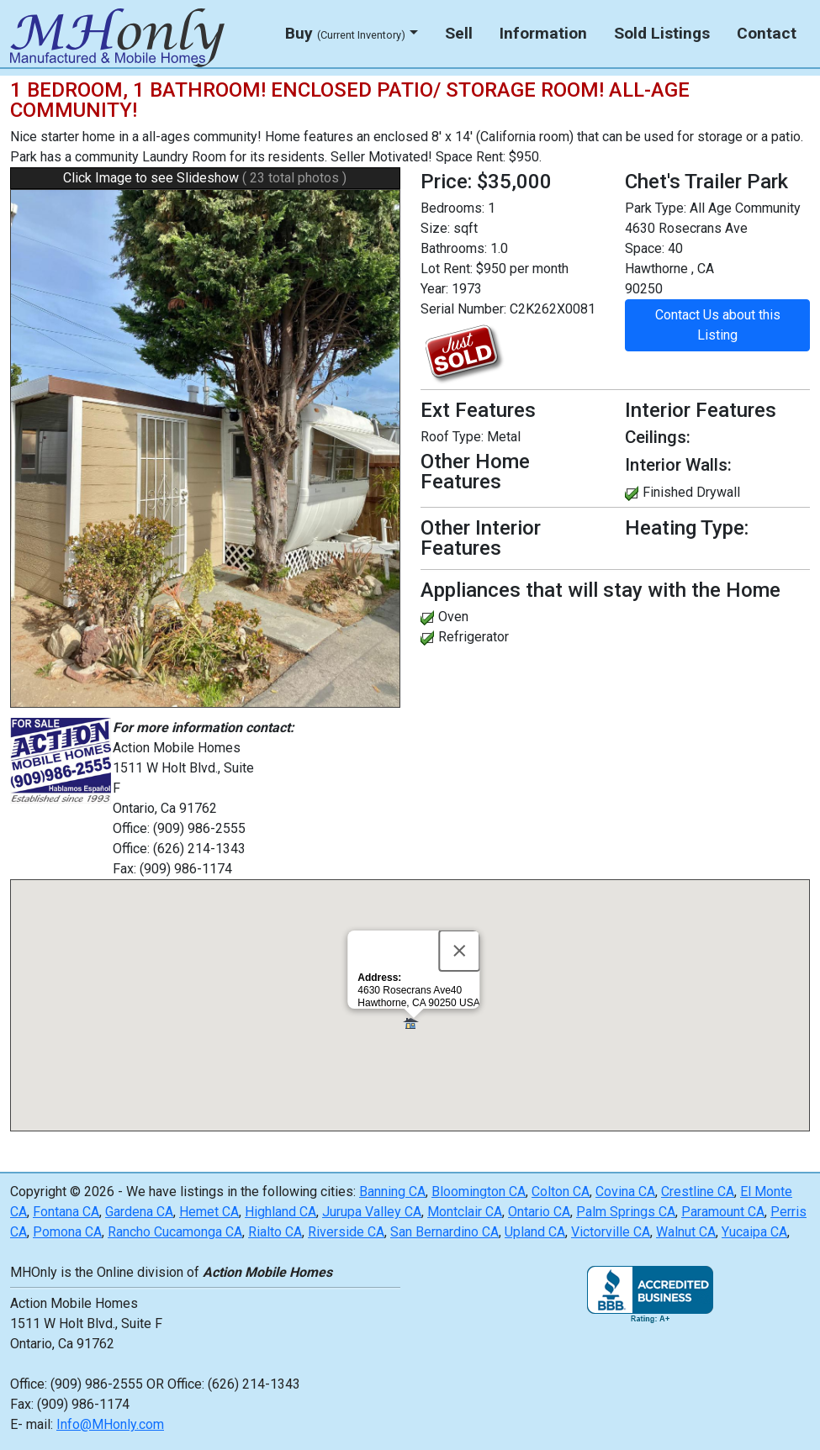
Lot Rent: (447, 269)
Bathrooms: (454, 248)
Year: (434, 289)
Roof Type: (452, 437)
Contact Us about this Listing (717, 325)
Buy (345, 33)
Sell (459, 33)
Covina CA (625, 1192)
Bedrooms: (452, 208)
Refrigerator (473, 637)
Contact (766, 33)
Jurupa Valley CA (371, 1212)
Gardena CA (139, 1212)
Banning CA (392, 1192)
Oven (453, 617)
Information (543, 33)
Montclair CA (464, 1212)
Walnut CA (686, 1232)
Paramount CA (722, 1212)
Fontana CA (66, 1212)
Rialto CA (275, 1232)
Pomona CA (67, 1232)
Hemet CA (209, 1212)
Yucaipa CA (754, 1232)
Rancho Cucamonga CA (175, 1232)
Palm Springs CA (625, 1212)
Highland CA (280, 1212)
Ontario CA (539, 1212)
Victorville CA (610, 1232)
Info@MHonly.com (110, 1424)
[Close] (459, 951)
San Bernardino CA (444, 1232)
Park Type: (655, 208)
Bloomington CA (478, 1192)
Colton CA (561, 1192)
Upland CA (535, 1232)
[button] (413, 1024)
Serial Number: (463, 309)
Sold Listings (662, 33)
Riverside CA (346, 1232)
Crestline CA (697, 1192)
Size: (435, 228)
